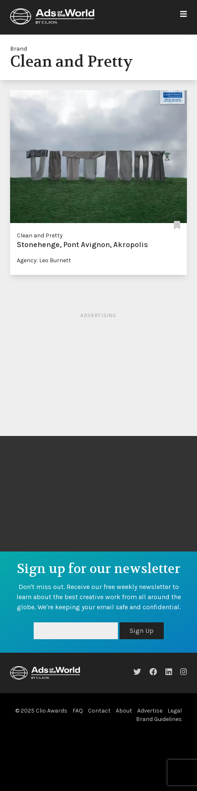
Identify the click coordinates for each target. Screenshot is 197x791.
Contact (99, 710)
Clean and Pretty (40, 235)
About (124, 710)
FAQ (77, 710)
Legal (175, 710)
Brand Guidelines (159, 719)
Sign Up (142, 631)
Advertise (149, 710)
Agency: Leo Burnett (44, 260)
